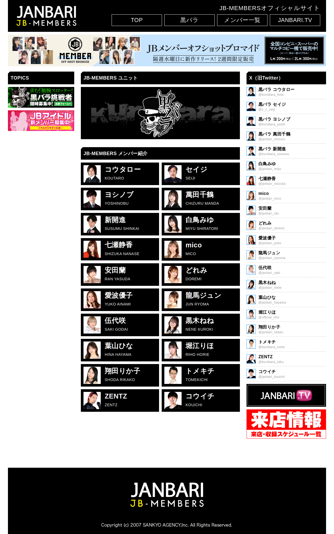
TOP (137, 20)
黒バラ (189, 20)
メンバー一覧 (242, 20)
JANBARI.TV (295, 20)
